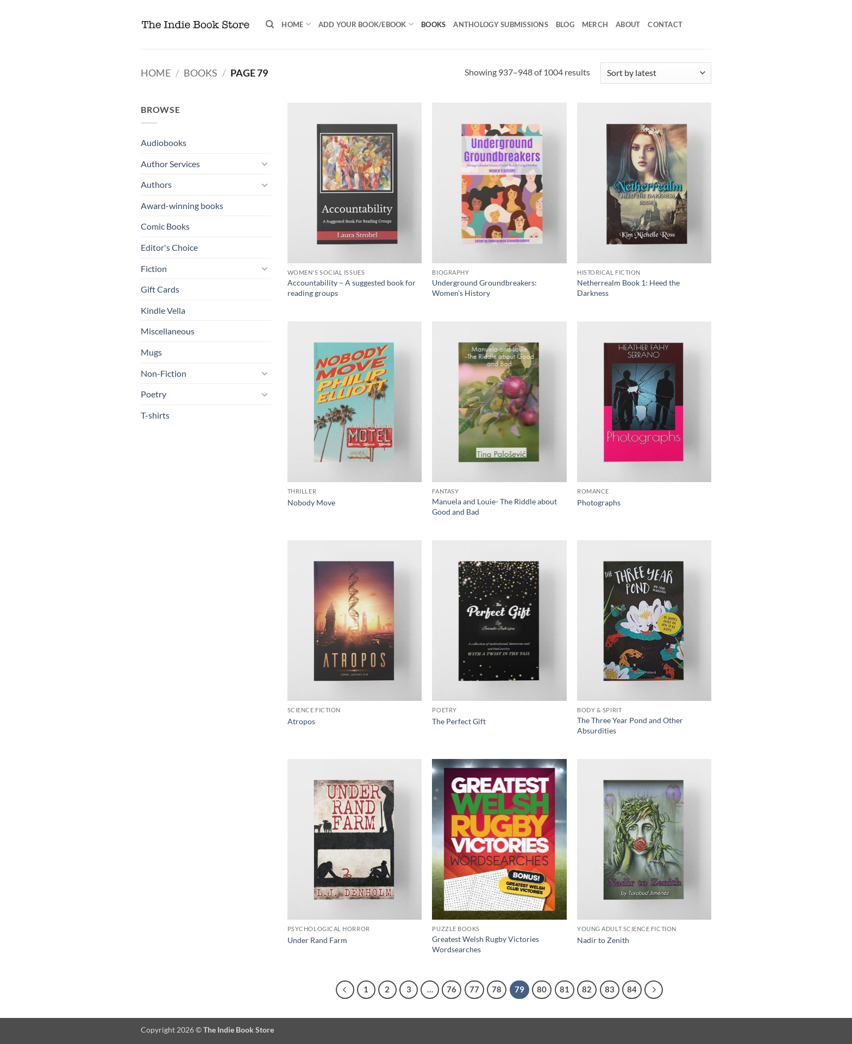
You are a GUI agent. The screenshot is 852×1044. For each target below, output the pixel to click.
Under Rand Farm (317, 940)
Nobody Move (311, 502)
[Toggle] (264, 163)
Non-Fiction (163, 373)
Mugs (151, 352)
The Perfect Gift (459, 721)
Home (295, 24)
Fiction (154, 268)
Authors (156, 184)
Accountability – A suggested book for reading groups (351, 288)
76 (451, 989)
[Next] (653, 989)
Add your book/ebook (366, 24)
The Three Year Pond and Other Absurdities (630, 725)
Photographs (599, 502)
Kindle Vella (163, 310)
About (628, 24)
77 (474, 989)
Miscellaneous (168, 331)
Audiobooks (163, 142)
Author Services (170, 164)
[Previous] (345, 989)
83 (610, 989)
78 (497, 989)
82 (587, 989)
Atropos (301, 721)
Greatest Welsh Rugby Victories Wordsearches (485, 944)
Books (433, 24)
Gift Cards (160, 289)
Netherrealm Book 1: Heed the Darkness (628, 288)
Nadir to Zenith (603, 940)
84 (632, 989)
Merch (595, 24)
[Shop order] (655, 73)
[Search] (270, 24)
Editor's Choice (169, 247)
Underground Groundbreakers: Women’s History (484, 288)
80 (542, 989)
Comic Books (165, 226)
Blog (565, 24)
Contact (665, 24)
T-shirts (155, 415)
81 (564, 989)
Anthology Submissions (500, 24)
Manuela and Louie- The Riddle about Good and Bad (494, 506)
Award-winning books (182, 205)
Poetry (153, 394)
